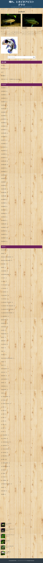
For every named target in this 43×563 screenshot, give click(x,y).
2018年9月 (4, 227)
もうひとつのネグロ (9, 546)
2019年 (6, 9)
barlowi (3, 253)
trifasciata (4, 490)
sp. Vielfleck (4, 480)
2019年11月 (4, 192)
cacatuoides (4, 270)
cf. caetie (4, 281)
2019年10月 (4, 195)
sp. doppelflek (5, 434)
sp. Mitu (4, 459)
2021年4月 (4, 150)
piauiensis (4, 375)
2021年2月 (4, 157)
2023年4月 (4, 94)
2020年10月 (4, 164)
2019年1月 (4, 220)
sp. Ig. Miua (4, 438)
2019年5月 (4, 206)
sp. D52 (3, 421)
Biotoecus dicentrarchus (7, 256)
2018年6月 (4, 237)
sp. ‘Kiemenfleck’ (5, 396)
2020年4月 (4, 178)
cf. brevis (4, 277)
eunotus (3, 330)
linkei (3, 351)
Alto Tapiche (4, 249)
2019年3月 (4, 213)
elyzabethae (4, 323)
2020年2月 (4, 185)
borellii (3, 267)
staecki (3, 487)
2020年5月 (4, 175)
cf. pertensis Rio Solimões (7, 312)
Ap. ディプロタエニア (9, 529)
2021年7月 (4, 140)
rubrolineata (4, 389)
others (3, 365)
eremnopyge (4, 326)
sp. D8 (3, 431)
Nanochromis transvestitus (7, 358)
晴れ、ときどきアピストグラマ (21, 3)
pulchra (3, 382)
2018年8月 (4, 230)
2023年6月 (4, 87)
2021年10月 (4, 133)
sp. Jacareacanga (6, 441)
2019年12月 (4, 189)
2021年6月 (4, 143)
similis (3, 393)
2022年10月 (4, 108)
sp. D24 (3, 407)
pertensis (4, 372)
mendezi (4, 354)
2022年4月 (4, 126)
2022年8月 (4, 115)
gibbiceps (4, 340)
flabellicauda (4, 333)
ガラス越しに (8, 551)
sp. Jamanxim (5, 445)
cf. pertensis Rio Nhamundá (8, 309)
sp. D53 (3, 424)
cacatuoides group (6, 274)
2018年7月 (4, 234)
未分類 (3, 494)
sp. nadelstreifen (5, 462)
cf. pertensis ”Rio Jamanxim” (8, 305)
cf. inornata (4, 288)
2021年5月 (4, 147)
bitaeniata (4, 263)
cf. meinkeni (4, 291)
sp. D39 (3, 410)
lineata (3, 347)
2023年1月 (4, 101)
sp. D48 (3, 414)
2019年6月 (4, 202)
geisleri (3, 337)
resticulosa (4, 386)
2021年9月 (4, 136)
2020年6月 (4, 171)
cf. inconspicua (5, 284)
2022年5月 (4, 122)
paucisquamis (5, 368)
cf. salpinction (5, 316)
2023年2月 (4, 98)
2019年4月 (4, 209)
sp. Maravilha (5, 455)
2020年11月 (4, 161)
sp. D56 (3, 427)
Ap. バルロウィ (8, 523)
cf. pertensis (4, 298)
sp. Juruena (4, 452)
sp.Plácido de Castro (6, 483)
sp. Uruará (4, 476)
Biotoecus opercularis (6, 260)
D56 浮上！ (7, 540)
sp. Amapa (4, 400)
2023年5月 (4, 91)
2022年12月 (4, 105)
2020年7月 (4, 168)
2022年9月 (4, 112)
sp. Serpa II (4, 469)
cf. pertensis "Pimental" (7, 302)
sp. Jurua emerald (6, 448)
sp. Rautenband (5, 466)
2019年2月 (4, 216)
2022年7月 (4, 119)
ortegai (3, 361)
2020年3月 (4, 182)
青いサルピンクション (10, 534)
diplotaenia (4, 319)
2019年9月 (4, 199)
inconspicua (4, 344)
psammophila (5, 379)
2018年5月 (4, 241)
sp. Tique (4, 473)
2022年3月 (4, 129)
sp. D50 (3, 417)
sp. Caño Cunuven (6, 403)
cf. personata (5, 295)
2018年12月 (4, 223)
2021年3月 (4, 154)
